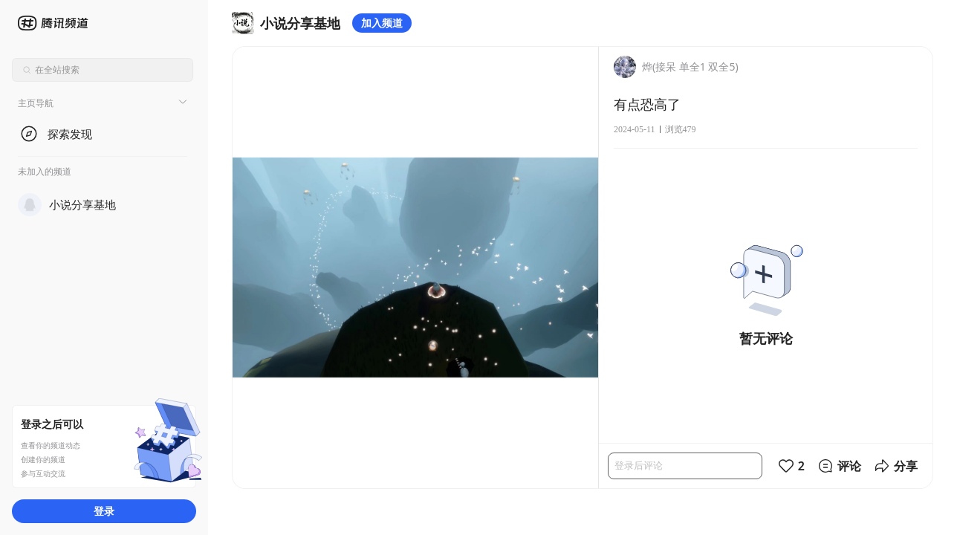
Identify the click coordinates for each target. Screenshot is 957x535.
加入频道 (382, 23)
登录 (104, 511)
